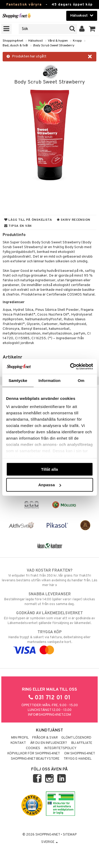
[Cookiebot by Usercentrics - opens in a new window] (70, 366)
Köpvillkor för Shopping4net (33, 753)
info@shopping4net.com (49, 715)
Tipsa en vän (18, 226)
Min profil (20, 738)
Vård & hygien (58, 41)
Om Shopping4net (79, 753)
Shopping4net (13, 41)
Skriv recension (73, 220)
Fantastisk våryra (24, 4)
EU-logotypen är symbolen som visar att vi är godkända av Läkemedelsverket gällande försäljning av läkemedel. (49, 618)
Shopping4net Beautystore (35, 759)
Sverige (49, 842)
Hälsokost (35, 41)
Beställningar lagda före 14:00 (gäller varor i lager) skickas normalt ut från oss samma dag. (49, 599)
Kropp (77, 41)
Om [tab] (81, 380)
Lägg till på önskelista (28, 220)
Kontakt (18, 743)
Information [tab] (50, 380)
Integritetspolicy (60, 748)
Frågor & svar (45, 738)
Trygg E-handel (78, 759)
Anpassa (49, 485)
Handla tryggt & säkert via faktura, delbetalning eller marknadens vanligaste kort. (49, 641)
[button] (92, 29)
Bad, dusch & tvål (15, 45)
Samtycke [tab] (17, 380)
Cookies (33, 748)
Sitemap (70, 835)
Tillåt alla (49, 469)
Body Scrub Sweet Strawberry (53, 45)
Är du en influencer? (48, 743)
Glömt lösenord (76, 738)
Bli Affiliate (81, 743)
